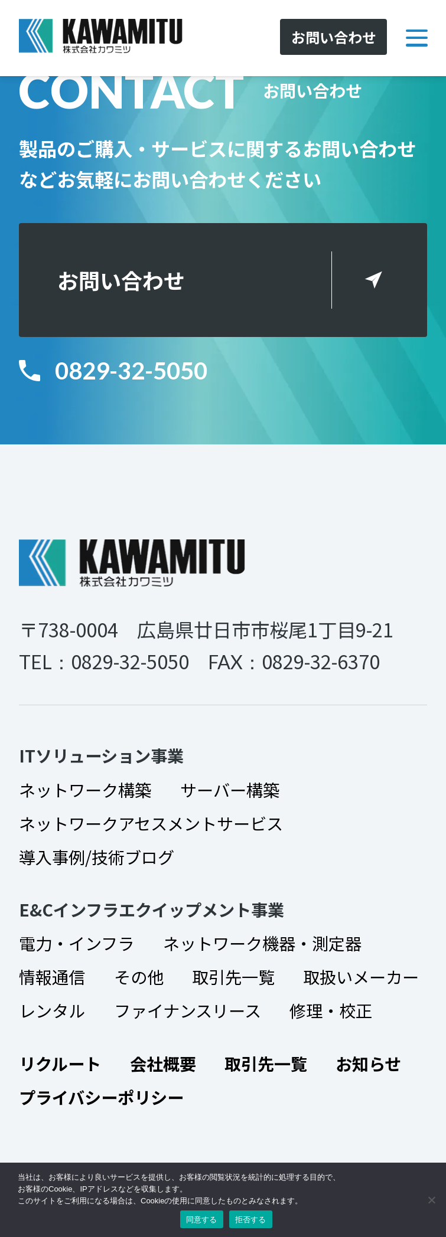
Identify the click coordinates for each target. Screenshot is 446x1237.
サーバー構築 (229, 789)
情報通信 (52, 976)
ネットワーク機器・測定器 (262, 943)
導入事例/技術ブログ (96, 857)
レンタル (52, 1010)
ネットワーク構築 (85, 789)
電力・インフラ (76, 943)
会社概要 (163, 1063)
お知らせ (368, 1063)
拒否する (250, 1219)
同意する (201, 1219)
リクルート (60, 1063)
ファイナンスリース (187, 1010)
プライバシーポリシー (101, 1097)
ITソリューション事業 (101, 755)
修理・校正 (330, 1010)
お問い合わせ (121, 279)
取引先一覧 (233, 976)
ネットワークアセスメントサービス (151, 823)
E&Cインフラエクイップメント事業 (151, 909)
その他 (139, 976)
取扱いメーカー (361, 976)
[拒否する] (431, 1200)
